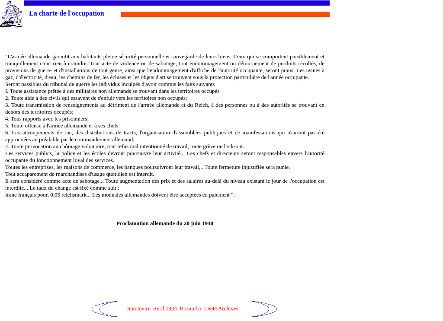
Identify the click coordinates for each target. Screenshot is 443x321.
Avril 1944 (165, 308)
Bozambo (190, 308)
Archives (228, 308)
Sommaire (138, 308)
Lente (210, 308)
